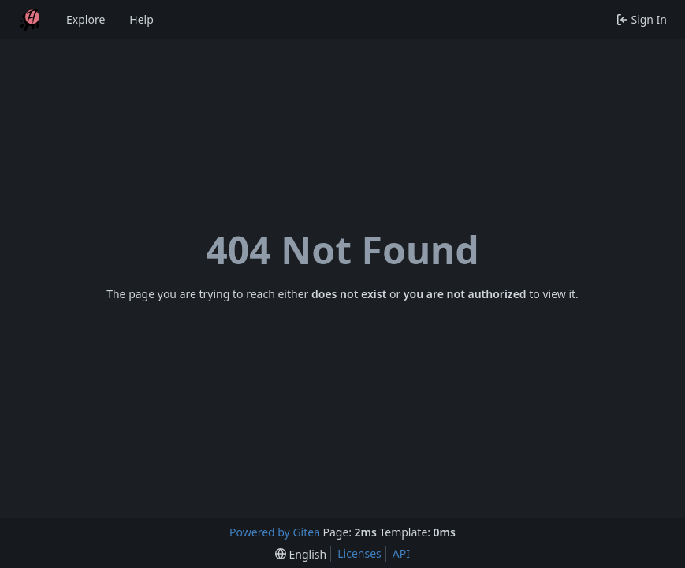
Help (141, 19)
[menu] (300, 554)
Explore (85, 19)
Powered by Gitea (274, 532)
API (401, 553)
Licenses (359, 553)
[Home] (30, 20)
